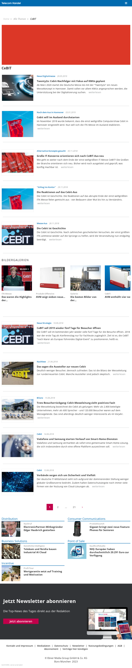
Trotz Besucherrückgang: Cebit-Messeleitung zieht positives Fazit (76, 402)
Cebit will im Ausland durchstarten (58, 117)
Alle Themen (20, 18)
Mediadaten (43, 645)
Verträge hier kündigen (75, 648)
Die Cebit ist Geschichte (51, 228)
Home (6, 18)
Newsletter (78, 645)
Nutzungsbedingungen (100, 645)
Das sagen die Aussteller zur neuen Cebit (61, 366)
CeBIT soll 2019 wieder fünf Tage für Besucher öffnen (69, 328)
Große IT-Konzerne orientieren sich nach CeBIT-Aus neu (70, 155)
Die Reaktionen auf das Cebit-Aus (57, 192)
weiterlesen (94, 92)
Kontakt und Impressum (19, 645)
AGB (120, 645)
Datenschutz (61, 645)
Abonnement (51, 648)
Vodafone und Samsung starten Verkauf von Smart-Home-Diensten (77, 439)
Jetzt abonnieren (21, 621)
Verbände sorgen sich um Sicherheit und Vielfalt (66, 475)
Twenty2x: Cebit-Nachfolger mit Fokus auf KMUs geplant (71, 81)
